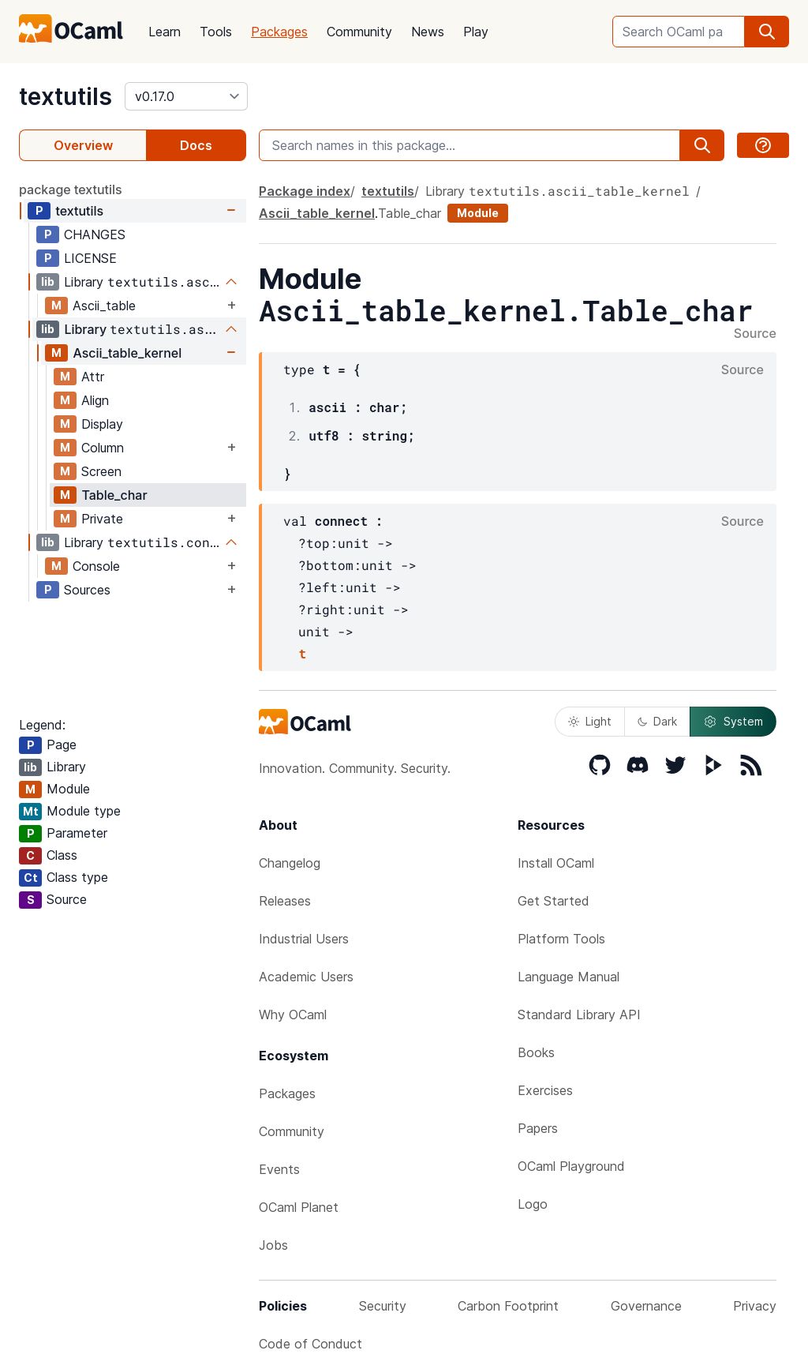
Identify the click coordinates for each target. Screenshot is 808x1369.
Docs (196, 145)
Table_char (114, 495)
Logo (533, 1204)
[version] (186, 96)
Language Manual (568, 977)
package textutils (70, 189)
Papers (538, 1128)
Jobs (273, 1245)
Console (96, 566)
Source (755, 334)
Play (475, 31)
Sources (87, 590)
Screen (101, 471)
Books (536, 1052)
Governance (646, 1306)
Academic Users (306, 977)
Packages (279, 31)
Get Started (553, 901)
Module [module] (478, 212)
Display (102, 424)
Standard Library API (579, 1014)
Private (102, 519)
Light (590, 721)
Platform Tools (561, 939)
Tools (216, 31)
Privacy (754, 1306)
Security (382, 1306)
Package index (304, 191)
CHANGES (94, 234)
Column (102, 448)
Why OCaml (293, 1014)
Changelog (289, 863)
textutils (65, 96)
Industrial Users (304, 939)
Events (279, 1169)
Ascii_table (104, 305)
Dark (657, 721)
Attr (92, 376)
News (427, 31)
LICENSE (90, 258)
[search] (767, 31)
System (733, 722)
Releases (285, 901)
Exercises (545, 1090)
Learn (164, 31)
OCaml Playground (571, 1166)
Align (95, 400)
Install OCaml (556, 863)
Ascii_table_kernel (127, 353)
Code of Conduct (310, 1344)
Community (359, 31)
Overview (83, 145)
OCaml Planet (299, 1207)
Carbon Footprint (508, 1306)
